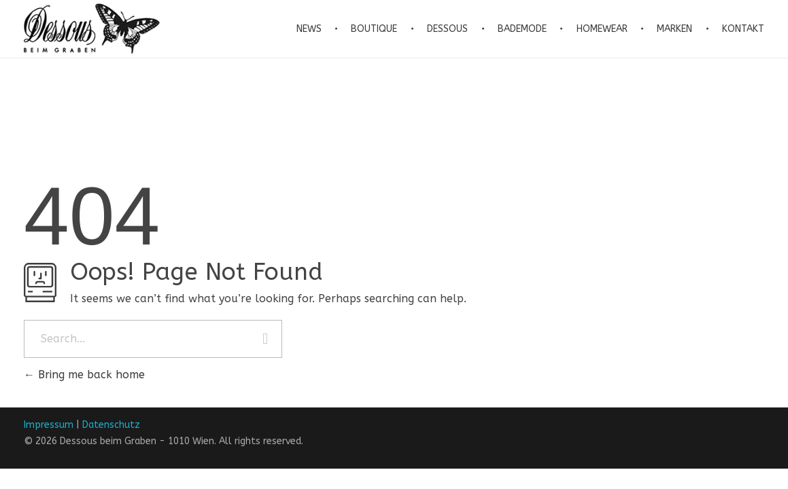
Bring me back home (84, 374)
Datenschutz (111, 425)
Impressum (48, 425)
